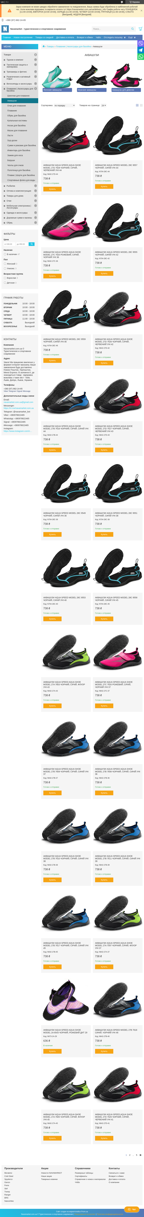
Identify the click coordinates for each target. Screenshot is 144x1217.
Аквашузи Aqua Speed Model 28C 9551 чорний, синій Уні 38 (116, 514)
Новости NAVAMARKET (51, 1173)
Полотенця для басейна (18, 170)
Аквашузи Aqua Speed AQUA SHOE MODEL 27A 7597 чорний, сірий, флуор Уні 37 (116, 945)
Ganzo (7, 1182)
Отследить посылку (113, 37)
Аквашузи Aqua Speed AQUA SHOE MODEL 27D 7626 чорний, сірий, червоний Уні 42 (114, 341)
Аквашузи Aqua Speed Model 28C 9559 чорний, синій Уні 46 (64, 340)
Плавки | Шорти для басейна (21, 175)
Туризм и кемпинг (15, 60)
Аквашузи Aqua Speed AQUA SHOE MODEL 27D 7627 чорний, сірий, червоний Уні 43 (114, 428)
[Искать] (132, 29)
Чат (132, 1209)
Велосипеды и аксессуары (19, 84)
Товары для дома (15, 196)
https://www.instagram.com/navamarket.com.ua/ (18, 431)
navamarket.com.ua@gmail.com (18, 402)
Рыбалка (11, 186)
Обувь (9, 223)
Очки (9, 201)
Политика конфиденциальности (110, 1214)
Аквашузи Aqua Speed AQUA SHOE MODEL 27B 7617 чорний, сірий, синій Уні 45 (65, 945)
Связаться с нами (116, 1173)
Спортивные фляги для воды (21, 180)
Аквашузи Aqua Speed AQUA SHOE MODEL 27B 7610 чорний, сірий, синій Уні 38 (65, 858)
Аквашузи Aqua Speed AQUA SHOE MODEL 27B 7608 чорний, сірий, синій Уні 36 (117, 771)
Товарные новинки (49, 1179)
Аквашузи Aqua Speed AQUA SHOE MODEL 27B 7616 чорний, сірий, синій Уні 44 (65, 428)
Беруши (11, 160)
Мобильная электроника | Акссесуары (19, 207)
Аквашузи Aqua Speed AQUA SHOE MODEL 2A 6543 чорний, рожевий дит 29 (65, 1031)
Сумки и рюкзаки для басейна (21, 145)
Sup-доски (12, 140)
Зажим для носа (15, 155)
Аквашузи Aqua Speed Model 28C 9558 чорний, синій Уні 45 (116, 598)
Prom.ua (84, 1212)
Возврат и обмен (85, 37)
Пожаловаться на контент (84, 1214)
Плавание (12, 110)
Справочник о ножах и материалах (90, 1179)
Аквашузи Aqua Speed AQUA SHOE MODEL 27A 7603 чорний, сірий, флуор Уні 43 (64, 684)
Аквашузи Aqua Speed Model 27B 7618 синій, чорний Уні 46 (116, 1031)
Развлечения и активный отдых (18, 78)
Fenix (6, 1185)
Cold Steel (8, 1176)
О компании (114, 1182)
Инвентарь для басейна (18, 150)
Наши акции (46, 1176)
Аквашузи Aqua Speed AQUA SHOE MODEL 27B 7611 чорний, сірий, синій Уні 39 (117, 858)
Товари (7, 54)
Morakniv (8, 1173)
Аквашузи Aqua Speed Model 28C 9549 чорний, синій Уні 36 (64, 514)
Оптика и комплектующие (19, 191)
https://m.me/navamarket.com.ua (19, 408)
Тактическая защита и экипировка (17, 66)
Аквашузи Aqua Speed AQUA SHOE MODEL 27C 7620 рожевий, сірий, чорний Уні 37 (114, 684)
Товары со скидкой (44, 37)
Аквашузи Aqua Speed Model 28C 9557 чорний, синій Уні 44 (116, 166)
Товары (50, 46)
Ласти (10, 135)
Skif (6, 1188)
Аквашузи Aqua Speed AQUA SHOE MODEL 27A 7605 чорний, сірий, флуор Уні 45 (64, 1117)
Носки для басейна (16, 125)
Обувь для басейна (16, 115)
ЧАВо (77, 1182)
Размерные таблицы (84, 1173)
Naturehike (9, 1201)
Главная (7, 37)
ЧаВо (98, 37)
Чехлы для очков (15, 165)
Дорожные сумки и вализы (19, 218)
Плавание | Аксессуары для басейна (73, 46)
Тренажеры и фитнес (17, 72)
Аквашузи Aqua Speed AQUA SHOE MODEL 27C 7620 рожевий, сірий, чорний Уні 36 (62, 254)
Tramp (7, 1192)
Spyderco (8, 1179)
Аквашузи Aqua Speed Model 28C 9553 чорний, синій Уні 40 (64, 598)
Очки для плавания (16, 105)
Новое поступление (23, 37)
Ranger (7, 1195)
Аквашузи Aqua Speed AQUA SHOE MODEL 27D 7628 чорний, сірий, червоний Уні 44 (62, 167)
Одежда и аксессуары (17, 213)
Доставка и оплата (65, 37)
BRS (6, 1198)
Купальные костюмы (17, 120)
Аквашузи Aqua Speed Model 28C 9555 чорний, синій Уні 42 (116, 253)
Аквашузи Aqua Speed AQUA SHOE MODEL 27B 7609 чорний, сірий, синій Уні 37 (65, 771)
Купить (52, 189)
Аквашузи (12, 101)
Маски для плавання (17, 130)
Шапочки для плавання (18, 96)
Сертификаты (81, 1176)
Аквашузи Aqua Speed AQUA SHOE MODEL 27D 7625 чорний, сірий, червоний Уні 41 (114, 1117)
